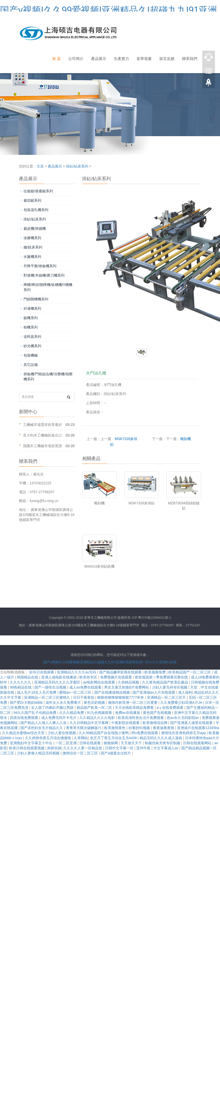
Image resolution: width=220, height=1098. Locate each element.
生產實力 (121, 58)
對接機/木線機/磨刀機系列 (44, 275)
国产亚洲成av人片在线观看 (154, 692)
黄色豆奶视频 (95, 702)
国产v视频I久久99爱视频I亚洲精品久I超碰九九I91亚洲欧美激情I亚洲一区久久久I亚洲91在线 (110, 662)
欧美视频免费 (155, 672)
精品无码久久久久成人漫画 (161, 738)
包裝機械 (31, 355)
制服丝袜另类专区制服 (163, 743)
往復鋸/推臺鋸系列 (38, 191)
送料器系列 (32, 337)
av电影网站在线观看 (99, 682)
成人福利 (185, 692)
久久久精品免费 (72, 713)
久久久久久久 (21, 682)
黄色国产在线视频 (157, 713)
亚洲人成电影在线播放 (59, 677)
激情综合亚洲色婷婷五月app (184, 733)
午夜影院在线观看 (126, 723)
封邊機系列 (32, 308)
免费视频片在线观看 (116, 677)
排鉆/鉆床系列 (77, 166)
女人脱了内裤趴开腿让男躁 (53, 708)
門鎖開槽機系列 (36, 299)
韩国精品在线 (28, 677)
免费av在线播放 (128, 713)
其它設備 (31, 365)
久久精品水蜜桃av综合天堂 (24, 733)
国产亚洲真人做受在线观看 (192, 723)
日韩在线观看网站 (197, 743)
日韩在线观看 (90, 743)
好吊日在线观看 (42, 672)
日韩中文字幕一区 (120, 748)
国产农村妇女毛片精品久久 (42, 728)
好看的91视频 (139, 728)
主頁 (40, 166)
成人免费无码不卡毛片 (59, 718)
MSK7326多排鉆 (141, 503)
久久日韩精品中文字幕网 (89, 723)
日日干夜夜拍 (84, 697)
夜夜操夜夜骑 (164, 728)
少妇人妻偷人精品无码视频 (38, 753)
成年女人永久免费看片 (64, 702)
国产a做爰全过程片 (116, 753)
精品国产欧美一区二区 (95, 708)
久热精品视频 (129, 682)
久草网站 (81, 738)
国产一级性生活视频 (50, 687)
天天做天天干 (132, 743)
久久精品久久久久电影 (97, 718)
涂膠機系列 (32, 238)
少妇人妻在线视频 (62, 733)
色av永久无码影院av (183, 718)
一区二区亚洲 (66, 743)
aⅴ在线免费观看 (171, 708)
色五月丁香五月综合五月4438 (114, 738)
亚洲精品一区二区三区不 (167, 697)
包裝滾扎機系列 (36, 210)
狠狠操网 (111, 743)
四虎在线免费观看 (24, 718)
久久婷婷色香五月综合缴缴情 (48, 738)
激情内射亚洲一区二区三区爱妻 (133, 702)
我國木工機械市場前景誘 (42, 446)
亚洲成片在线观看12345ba (198, 728)
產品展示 (98, 58)
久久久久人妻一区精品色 (83, 748)
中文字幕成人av (166, 748)
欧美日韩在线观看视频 (27, 748)
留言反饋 (166, 58)
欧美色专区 (88, 677)
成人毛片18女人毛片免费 (37, 692)
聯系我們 (189, 58)
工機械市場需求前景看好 (42, 425)
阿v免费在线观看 (145, 733)
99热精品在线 (21, 687)
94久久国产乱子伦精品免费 (35, 713)
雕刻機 (185, 439)
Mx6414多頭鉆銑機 (99, 566)
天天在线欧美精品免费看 (135, 708)
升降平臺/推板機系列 (40, 266)
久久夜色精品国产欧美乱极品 (165, 682)
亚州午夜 (143, 748)
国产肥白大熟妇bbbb (26, 702)
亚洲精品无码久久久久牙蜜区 (57, 682)
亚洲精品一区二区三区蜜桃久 (47, 697)
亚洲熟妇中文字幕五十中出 (31, 743)
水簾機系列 (32, 257)
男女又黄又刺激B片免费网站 (127, 687)
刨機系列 (31, 327)
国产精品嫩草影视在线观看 (121, 672)
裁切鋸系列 (32, 200)
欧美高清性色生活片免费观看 (141, 718)
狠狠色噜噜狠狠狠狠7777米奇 (121, 697)
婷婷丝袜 (54, 748)
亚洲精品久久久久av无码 (77, 672)
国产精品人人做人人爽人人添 (44, 723)
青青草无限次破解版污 (84, 728)
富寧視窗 (144, 58)
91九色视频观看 (100, 713)
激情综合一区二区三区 (80, 753)
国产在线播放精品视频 (112, 692)
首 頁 (56, 58)
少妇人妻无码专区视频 (170, 687)
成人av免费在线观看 (85, 687)
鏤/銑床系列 (33, 247)
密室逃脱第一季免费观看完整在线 (162, 677)
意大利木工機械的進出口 (42, 435)
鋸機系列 (31, 318)
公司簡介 (75, 58)
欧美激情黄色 (115, 728)
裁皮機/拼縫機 (35, 228)
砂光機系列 (32, 346)
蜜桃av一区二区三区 (75, 692)
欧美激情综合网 (155, 723)
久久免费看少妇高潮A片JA (181, 702)
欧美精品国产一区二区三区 (190, 672)
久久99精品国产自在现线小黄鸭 (104, 733)
